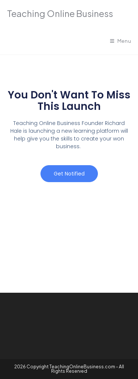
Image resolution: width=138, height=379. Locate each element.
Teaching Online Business (60, 13)
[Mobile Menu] (120, 41)
